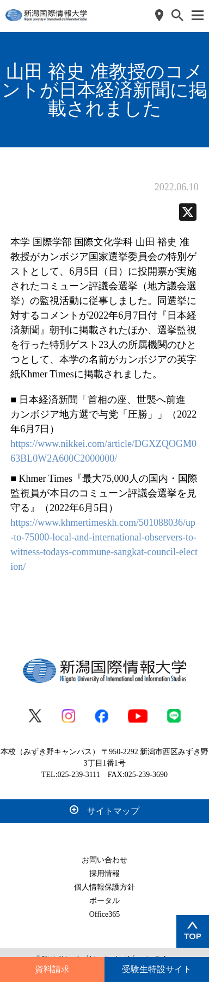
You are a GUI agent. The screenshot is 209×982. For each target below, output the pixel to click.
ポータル (104, 901)
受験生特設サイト (157, 969)
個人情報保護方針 (104, 887)
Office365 (104, 914)
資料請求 (52, 969)
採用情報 (104, 873)
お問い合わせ (104, 860)
